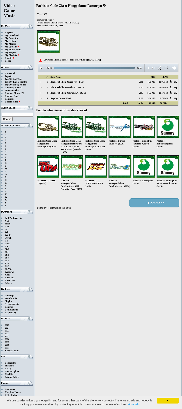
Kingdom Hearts (13, 392)
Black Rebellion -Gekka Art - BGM (67, 87)
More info (133, 404)
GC (6, 229)
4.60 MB (151, 87)
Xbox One (10, 280)
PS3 (7, 257)
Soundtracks (11, 298)
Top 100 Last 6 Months (16, 82)
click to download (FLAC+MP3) (85, 59)
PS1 (7, 252)
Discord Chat (12, 101)
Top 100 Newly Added (15, 84)
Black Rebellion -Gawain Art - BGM (68, 93)
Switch (8, 238)
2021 (7, 336)
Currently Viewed (13, 87)
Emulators (10, 389)
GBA (7, 243)
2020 (7, 339)
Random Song (11, 96)
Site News (9, 365)
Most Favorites (12, 90)
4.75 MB (151, 82)
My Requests (11, 52)
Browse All (10, 73)
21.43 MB (163, 87)
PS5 (7, 263)
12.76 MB (163, 98)
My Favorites (11, 38)
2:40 (141, 93)
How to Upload (12, 371)
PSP (7, 266)
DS (6, 246)
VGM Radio (11, 395)
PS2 (7, 255)
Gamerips (10, 295)
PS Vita (8, 269)
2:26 (141, 87)
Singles (8, 301)
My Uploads (12, 46)
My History (10, 41)
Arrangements (12, 304)
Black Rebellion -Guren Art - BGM (67, 82)
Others (8, 283)
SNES (8, 223)
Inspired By (10, 312)
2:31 (141, 82)
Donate (10, 58)
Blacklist (9, 374)
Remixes (9, 307)
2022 (7, 333)
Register (9, 32)
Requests (9, 99)
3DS (7, 249)
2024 (7, 328)
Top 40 (8, 76)
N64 (7, 226)
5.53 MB (151, 93)
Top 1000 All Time (13, 79)
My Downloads (12, 35)
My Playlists (12, 55)
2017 (7, 347)
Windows (9, 272)
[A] (22, 93)
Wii (6, 232)
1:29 (141, 98)
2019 (7, 342)
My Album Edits (13, 49)
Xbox (7, 274)
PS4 (7, 260)
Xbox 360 (9, 277)
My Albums (10, 44)
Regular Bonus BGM (60, 98)
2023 (7, 330)
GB (6, 240)
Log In (8, 61)
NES (7, 221)
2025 (7, 325)
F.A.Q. (8, 368)
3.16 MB (151, 98)
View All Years (12, 350)
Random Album (12, 93)
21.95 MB (163, 82)
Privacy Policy (12, 377)
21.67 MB (163, 93)
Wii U (8, 235)
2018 (7, 345)
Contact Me (10, 363)
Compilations (11, 309)
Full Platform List (13, 218)
